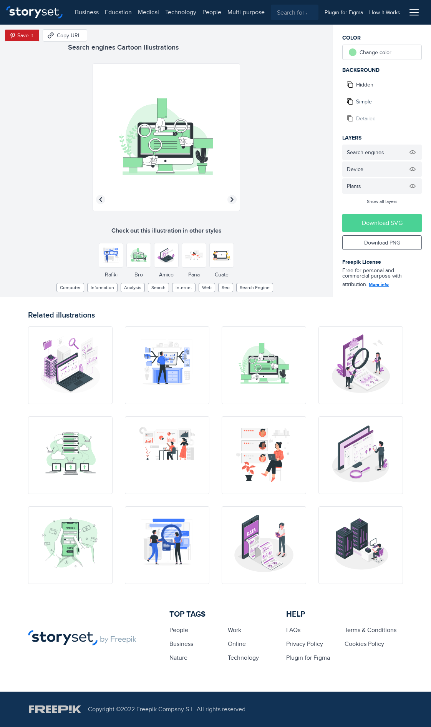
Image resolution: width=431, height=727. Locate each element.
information (102, 287)
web (207, 287)
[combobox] (294, 12)
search (158, 287)
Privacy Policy (304, 643)
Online (237, 643)
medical (148, 12)
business (87, 12)
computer (70, 287)
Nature (178, 657)
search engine (255, 287)
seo (226, 287)
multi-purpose (246, 12)
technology (180, 12)
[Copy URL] (65, 35)
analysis (132, 287)
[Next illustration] (232, 199)
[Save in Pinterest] (22, 35)
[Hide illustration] (412, 152)
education (118, 12)
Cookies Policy (364, 643)
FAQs (293, 630)
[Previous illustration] (100, 199)
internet (184, 287)
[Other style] (111, 255)
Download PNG (382, 242)
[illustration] (70, 365)
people (211, 12)
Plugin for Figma (308, 657)
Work (234, 630)
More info (379, 284)
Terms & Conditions (370, 630)
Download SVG (382, 222)
